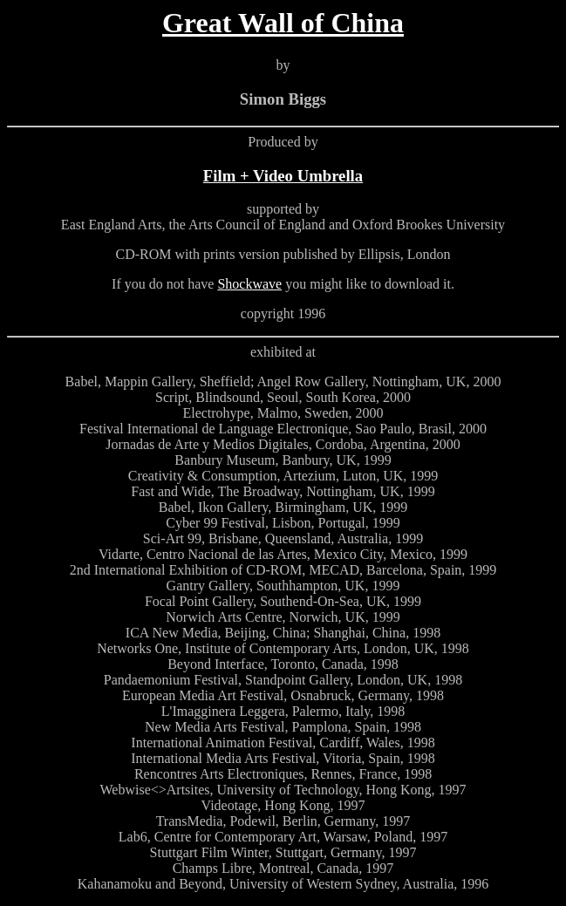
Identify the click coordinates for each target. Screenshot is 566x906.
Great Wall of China (283, 22)
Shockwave (249, 283)
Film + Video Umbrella (283, 176)
